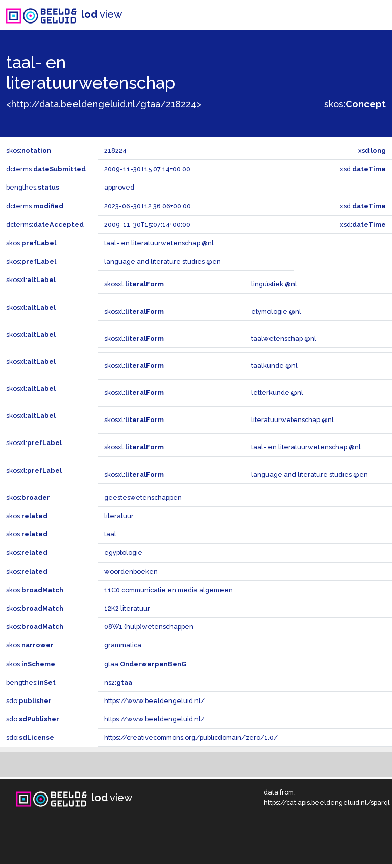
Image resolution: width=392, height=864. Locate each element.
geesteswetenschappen (143, 497)
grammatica (122, 645)
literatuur (119, 516)
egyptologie (123, 552)
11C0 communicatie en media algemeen (168, 590)
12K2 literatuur (127, 608)
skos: (355, 104)
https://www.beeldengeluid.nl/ (154, 701)
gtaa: (145, 664)
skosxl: (31, 280)
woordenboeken (131, 571)
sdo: (29, 701)
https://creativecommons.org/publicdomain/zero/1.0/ (191, 737)
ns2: (118, 682)
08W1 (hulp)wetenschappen (148, 627)
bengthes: (32, 187)
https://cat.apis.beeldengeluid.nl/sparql (327, 802)
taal (110, 534)
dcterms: (46, 169)
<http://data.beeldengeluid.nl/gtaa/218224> (103, 104)
